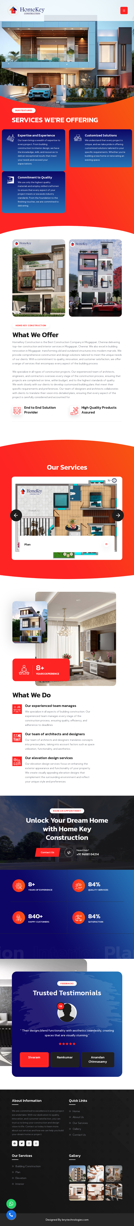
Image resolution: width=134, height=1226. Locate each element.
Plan (18, 1172)
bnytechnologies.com (75, 1219)
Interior (20, 1183)
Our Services (80, 1123)
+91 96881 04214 (88, 854)
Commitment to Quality (35, 177)
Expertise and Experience (36, 135)
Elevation (21, 1178)
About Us (78, 1117)
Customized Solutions (101, 135)
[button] (16, 515)
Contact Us (47, 852)
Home (76, 1111)
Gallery (77, 1128)
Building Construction (28, 1166)
